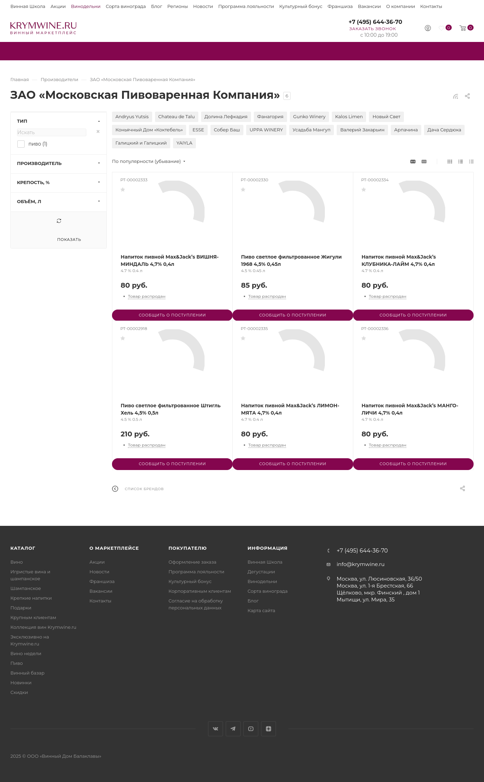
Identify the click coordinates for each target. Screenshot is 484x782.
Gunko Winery (309, 116)
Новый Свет (386, 116)
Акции (58, 6)
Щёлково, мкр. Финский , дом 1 (378, 592)
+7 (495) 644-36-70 (375, 22)
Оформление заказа (192, 562)
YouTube (250, 728)
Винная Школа (27, 6)
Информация (268, 548)
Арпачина (406, 129)
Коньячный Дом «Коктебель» (149, 129)
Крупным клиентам (33, 617)
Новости (203, 6)
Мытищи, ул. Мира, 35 (366, 599)
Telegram (233, 728)
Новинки (21, 682)
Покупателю (187, 548)
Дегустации (261, 571)
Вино (16, 562)
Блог (156, 6)
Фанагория (270, 116)
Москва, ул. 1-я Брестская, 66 (375, 585)
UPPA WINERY (266, 129)
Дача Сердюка (444, 129)
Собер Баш (227, 129)
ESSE (198, 129)
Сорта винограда (126, 6)
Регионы (177, 6)
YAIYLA (184, 143)
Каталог (22, 548)
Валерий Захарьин (362, 129)
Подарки (20, 607)
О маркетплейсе (114, 548)
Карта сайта (261, 610)
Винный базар (27, 673)
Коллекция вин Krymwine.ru (43, 627)
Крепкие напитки (31, 598)
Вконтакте (215, 728)
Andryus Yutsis (132, 116)
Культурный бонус (300, 6)
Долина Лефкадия (226, 116)
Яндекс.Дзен (268, 728)
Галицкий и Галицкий (141, 143)
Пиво (16, 663)
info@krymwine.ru (360, 564)
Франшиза (340, 6)
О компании (400, 6)
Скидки (19, 692)
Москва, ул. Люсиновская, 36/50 (379, 578)
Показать (69, 239)
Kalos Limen (349, 116)
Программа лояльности (246, 6)
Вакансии (369, 6)
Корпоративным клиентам (199, 591)
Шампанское (25, 588)
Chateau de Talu (176, 116)
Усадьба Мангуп (311, 129)
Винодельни (86, 6)
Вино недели (25, 653)
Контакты (431, 6)
